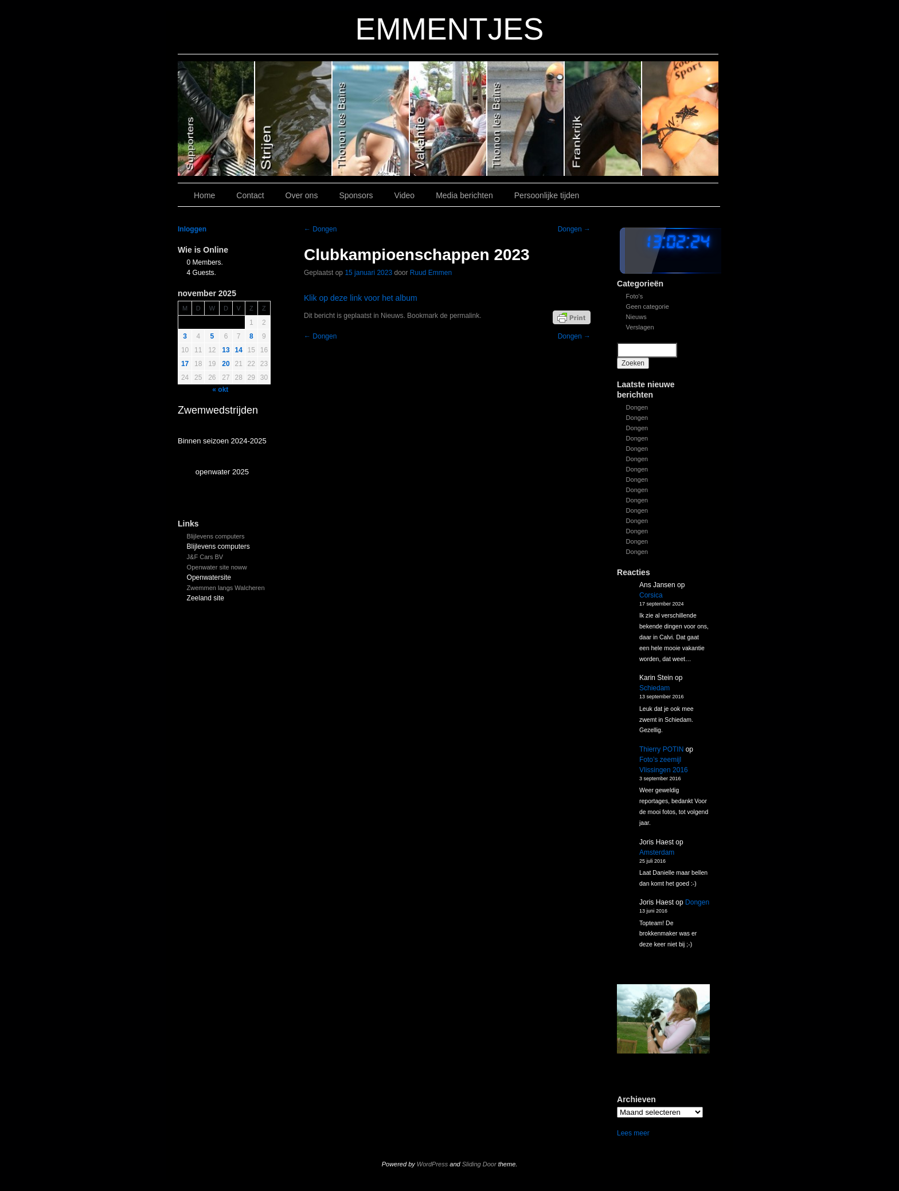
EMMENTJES (449, 29)
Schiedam (654, 688)
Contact (250, 195)
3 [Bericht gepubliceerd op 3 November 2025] (185, 336)
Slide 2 (526, 118)
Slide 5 (294, 118)
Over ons (302, 195)
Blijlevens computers (216, 536)
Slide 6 (216, 118)
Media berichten (464, 195)
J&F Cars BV (205, 556)
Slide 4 (371, 118)
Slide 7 (680, 118)
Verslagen (640, 327)
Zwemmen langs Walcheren (226, 587)
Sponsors (356, 195)
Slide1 (603, 118)
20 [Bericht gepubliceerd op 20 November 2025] (225, 364)
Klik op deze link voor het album (360, 297)
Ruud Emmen (431, 273)
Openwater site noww (217, 567)
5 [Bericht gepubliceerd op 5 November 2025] (212, 336)
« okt (220, 390)
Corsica (651, 595)
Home (204, 195)
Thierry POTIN (661, 749)
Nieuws (636, 316)
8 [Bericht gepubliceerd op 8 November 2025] (251, 336)
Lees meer (633, 1133)
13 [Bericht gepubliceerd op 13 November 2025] (225, 350)
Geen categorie (647, 306)
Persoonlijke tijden (547, 195)
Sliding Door (479, 1164)
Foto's (634, 296)
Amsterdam (656, 852)
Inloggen (192, 229)
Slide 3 (448, 118)
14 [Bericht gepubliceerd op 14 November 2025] (239, 350)
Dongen (637, 407)
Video (404, 195)
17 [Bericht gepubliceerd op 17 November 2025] (185, 364)
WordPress (432, 1164)
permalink (464, 316)
